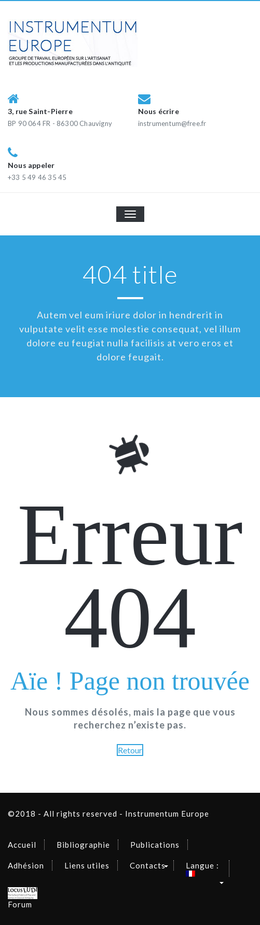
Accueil (22, 844)
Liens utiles (87, 865)
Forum (22, 898)
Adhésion (26, 865)
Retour (130, 750)
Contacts (148, 865)
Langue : (203, 869)
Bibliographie (83, 844)
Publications (155, 844)
